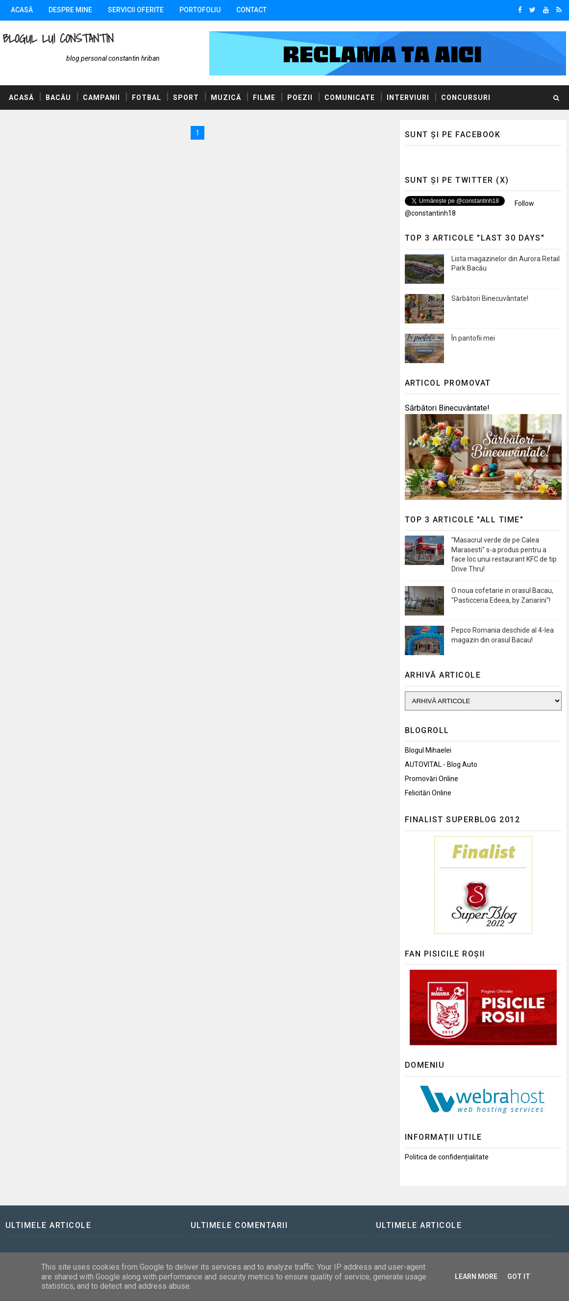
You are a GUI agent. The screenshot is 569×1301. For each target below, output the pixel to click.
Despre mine (70, 10)
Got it (518, 1276)
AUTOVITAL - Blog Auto (441, 764)
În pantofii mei (473, 338)
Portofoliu (200, 10)
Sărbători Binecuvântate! (489, 298)
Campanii (101, 97)
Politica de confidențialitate (447, 1157)
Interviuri (408, 97)
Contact (251, 10)
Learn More (476, 1276)
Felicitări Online (428, 793)
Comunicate (349, 97)
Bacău (58, 97)
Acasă (22, 10)
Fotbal (146, 97)
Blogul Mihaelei (428, 750)
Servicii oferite (136, 10)
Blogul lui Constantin (58, 38)
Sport (186, 97)
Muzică (226, 97)
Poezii (300, 97)
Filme (264, 97)
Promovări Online (431, 779)
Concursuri (466, 97)
